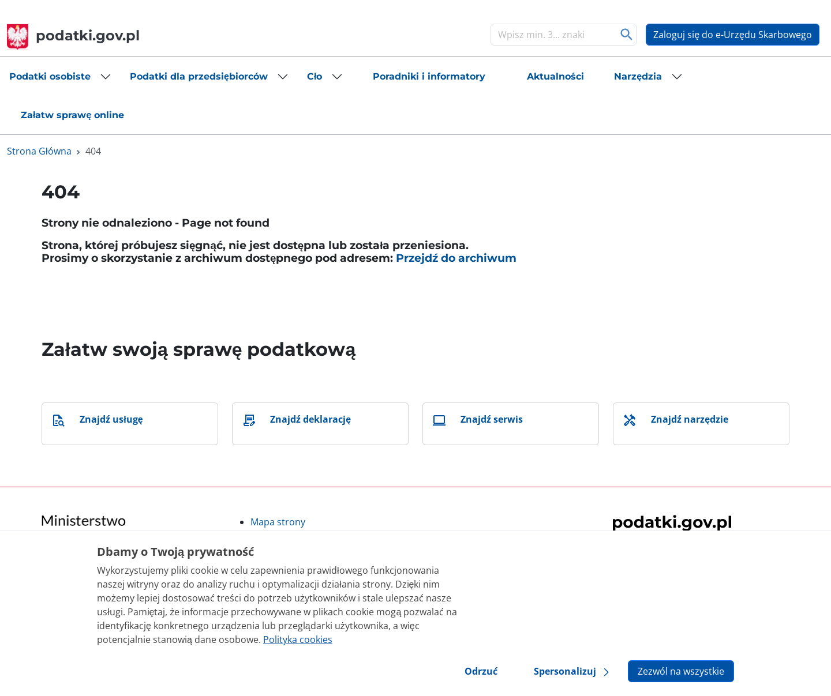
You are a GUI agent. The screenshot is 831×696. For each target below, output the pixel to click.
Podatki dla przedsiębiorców (199, 76)
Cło (314, 76)
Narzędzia (638, 76)
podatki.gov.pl (73, 35)
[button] (60, 76)
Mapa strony (277, 522)
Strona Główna (39, 151)
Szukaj (626, 34)
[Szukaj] (551, 34)
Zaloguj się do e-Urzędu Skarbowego (732, 34)
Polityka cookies (297, 639)
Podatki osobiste (50, 76)
